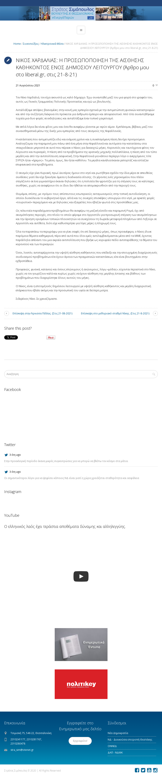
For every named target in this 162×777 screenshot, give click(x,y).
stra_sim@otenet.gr (22, 750)
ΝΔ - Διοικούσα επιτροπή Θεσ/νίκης (130, 739)
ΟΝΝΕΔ (112, 746)
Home (17, 44)
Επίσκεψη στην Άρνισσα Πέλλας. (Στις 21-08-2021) (42, 313)
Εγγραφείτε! (80, 741)
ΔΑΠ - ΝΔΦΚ (115, 752)
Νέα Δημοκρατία (118, 733)
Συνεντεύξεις (31, 44)
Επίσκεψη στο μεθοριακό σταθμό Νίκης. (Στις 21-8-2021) (115, 313)
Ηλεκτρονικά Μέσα (52, 44)
